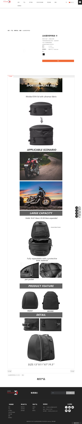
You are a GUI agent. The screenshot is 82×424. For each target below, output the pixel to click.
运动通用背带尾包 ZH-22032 (14, 375)
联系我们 (10, 417)
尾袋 (23, 375)
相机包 (34, 407)
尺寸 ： (43, 47)
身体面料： (44, 49)
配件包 (34, 410)
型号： (43, 46)
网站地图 (53, 421)
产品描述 (10, 76)
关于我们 (10, 410)
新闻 (9, 415)
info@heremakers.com (52, 411)
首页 (9, 407)
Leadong (49, 421)
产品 (9, 408)
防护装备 (23, 410)
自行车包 (23, 408)
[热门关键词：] (66, 2)
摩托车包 (23, 407)
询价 (58, 60)
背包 (33, 408)
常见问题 (10, 414)
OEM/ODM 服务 (11, 412)
